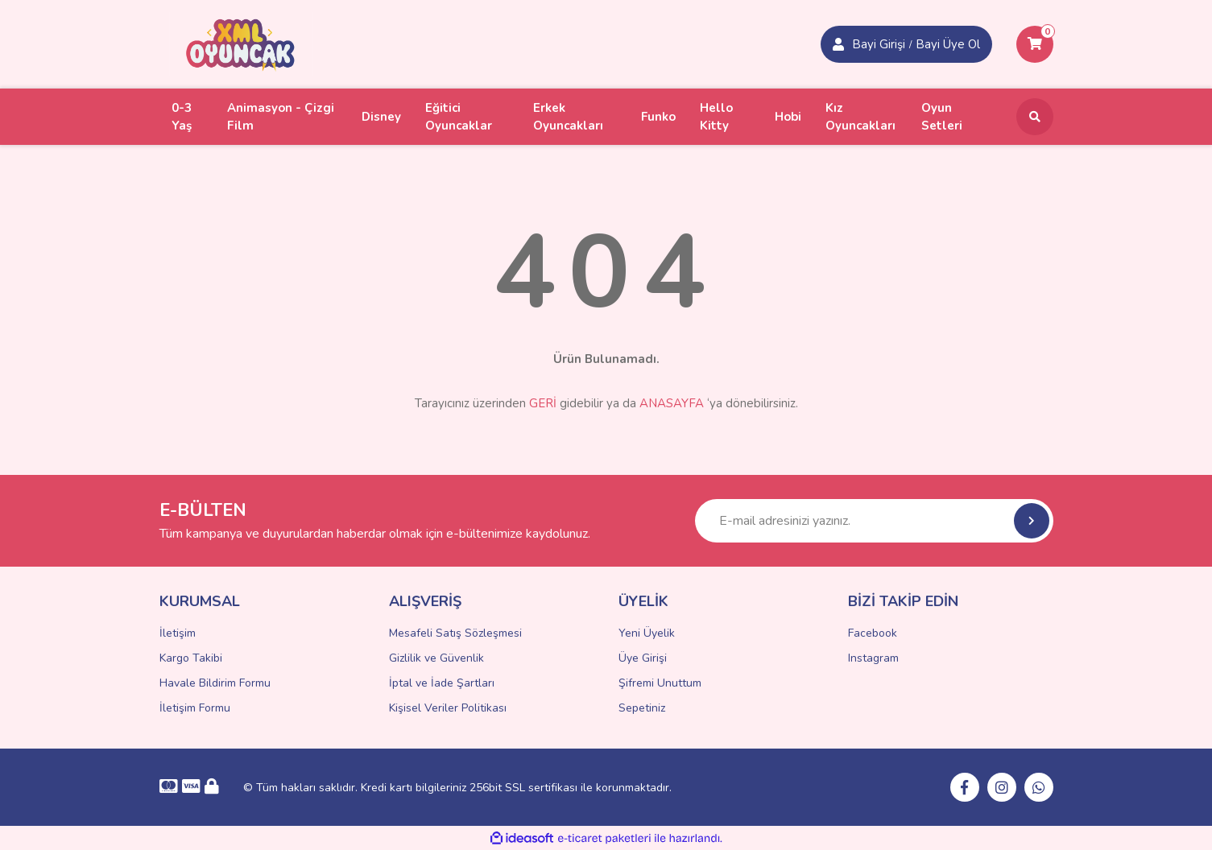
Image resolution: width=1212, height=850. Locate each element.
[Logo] (240, 43)
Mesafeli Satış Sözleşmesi (455, 633)
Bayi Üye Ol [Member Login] (948, 44)
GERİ (542, 403)
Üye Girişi (642, 658)
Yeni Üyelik (646, 633)
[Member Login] (838, 44)
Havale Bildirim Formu (215, 683)
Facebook (872, 633)
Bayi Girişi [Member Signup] (878, 44)
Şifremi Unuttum (659, 683)
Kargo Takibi (190, 658)
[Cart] (1034, 44)
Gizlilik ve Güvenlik (436, 658)
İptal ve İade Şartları (441, 683)
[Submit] (1031, 520)
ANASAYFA (671, 403)
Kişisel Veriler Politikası (448, 708)
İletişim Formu (194, 708)
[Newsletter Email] (874, 521)
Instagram (873, 658)
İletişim (177, 633)
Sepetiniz (641, 708)
